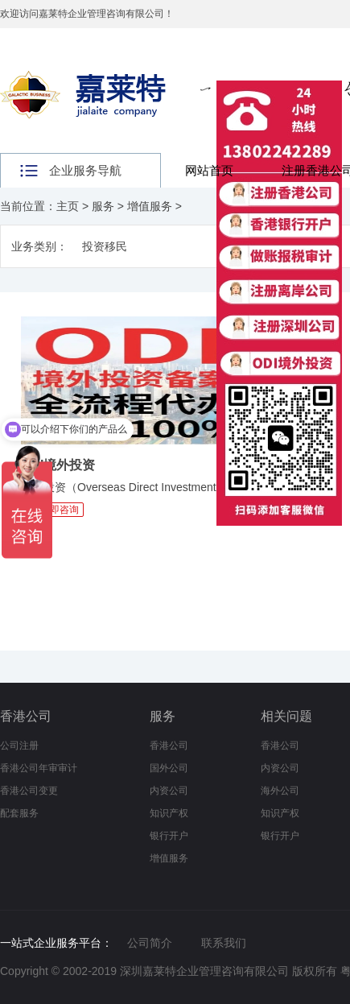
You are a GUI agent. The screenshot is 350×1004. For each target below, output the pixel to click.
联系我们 (223, 942)
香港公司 (25, 716)
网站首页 (209, 170)
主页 (67, 206)
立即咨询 (59, 509)
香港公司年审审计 (38, 768)
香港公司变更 (29, 790)
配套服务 (19, 813)
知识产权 (169, 813)
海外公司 (280, 790)
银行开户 (169, 835)
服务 (103, 206)
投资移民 (104, 246)
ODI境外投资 (58, 465)
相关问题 (286, 716)
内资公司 (169, 790)
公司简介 (149, 942)
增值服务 (149, 206)
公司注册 (19, 745)
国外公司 (169, 768)
